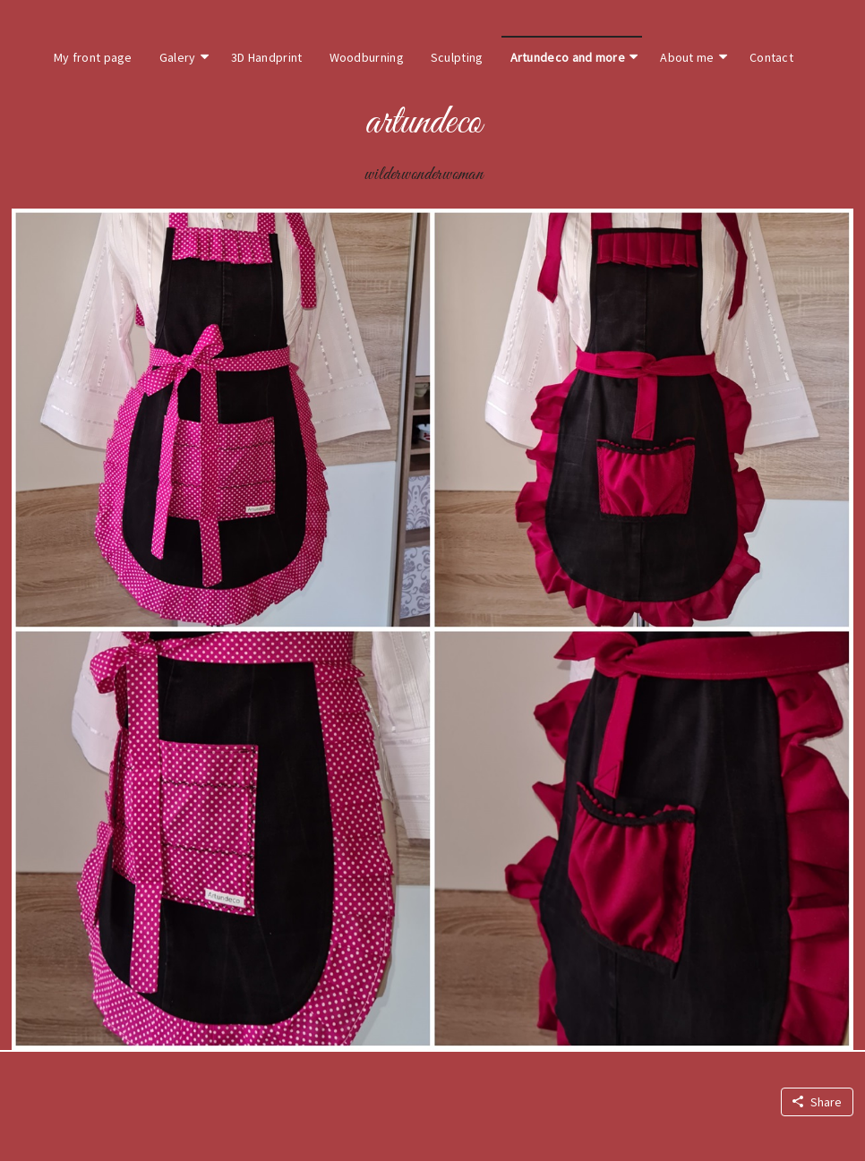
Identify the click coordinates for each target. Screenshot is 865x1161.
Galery (177, 57)
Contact (771, 57)
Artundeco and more (567, 57)
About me (687, 57)
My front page (93, 57)
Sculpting (457, 57)
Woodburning (367, 57)
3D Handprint (267, 57)
